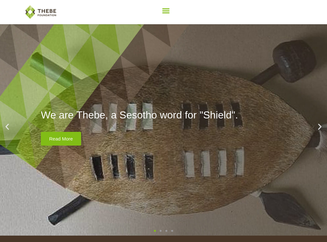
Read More (61, 138)
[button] (166, 11)
